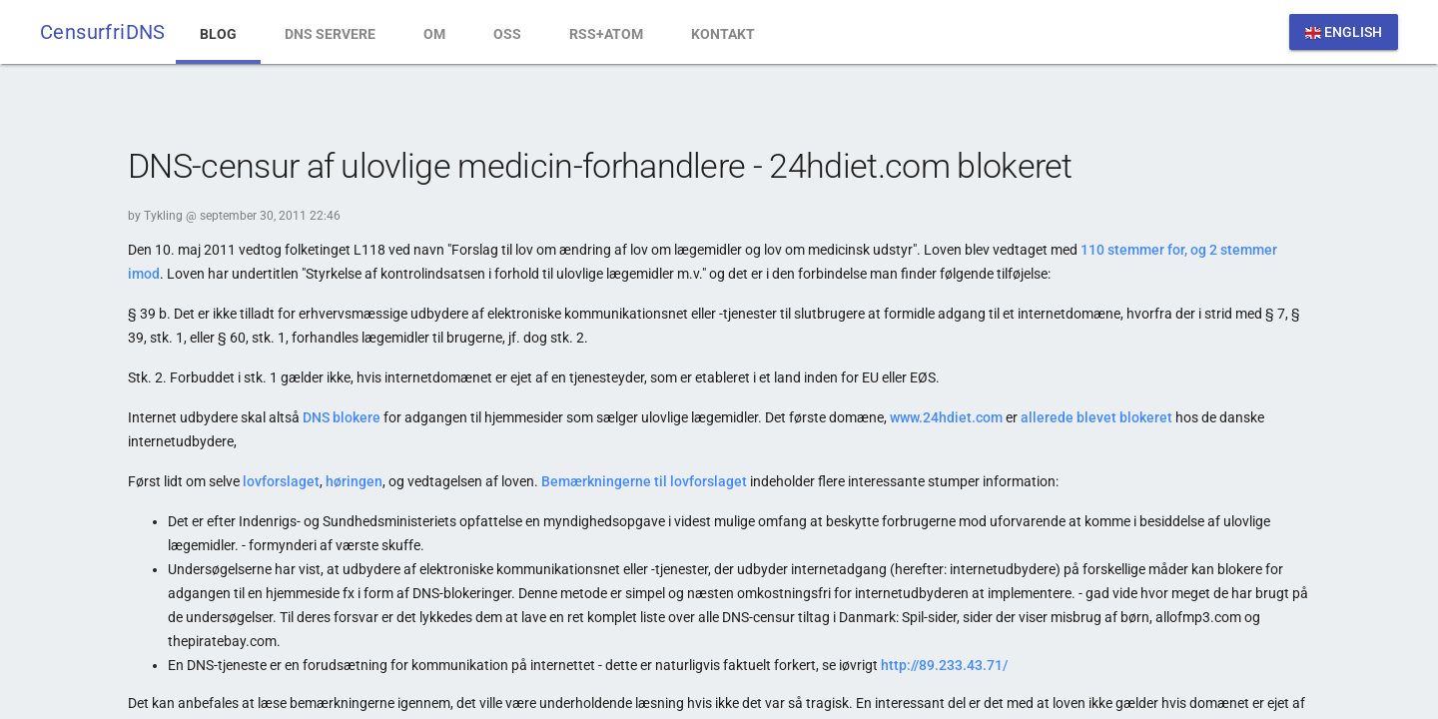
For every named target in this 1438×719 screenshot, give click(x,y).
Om (434, 34)
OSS (507, 34)
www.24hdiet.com (946, 417)
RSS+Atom (606, 34)
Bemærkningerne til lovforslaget (644, 481)
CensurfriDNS (103, 32)
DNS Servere (330, 34)
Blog (218, 34)
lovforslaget (281, 481)
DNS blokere (341, 417)
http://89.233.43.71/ (944, 665)
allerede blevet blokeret (1096, 417)
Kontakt (723, 34)
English (1343, 32)
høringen (354, 481)
